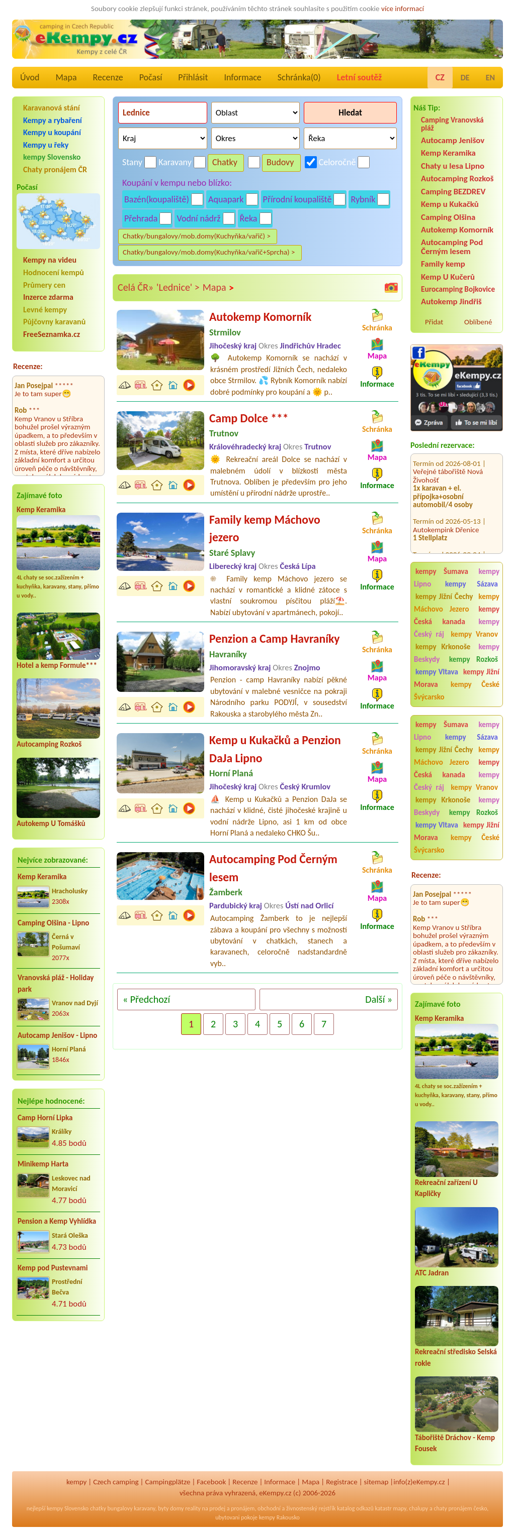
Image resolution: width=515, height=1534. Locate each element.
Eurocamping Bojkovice (458, 289)
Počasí (150, 77)
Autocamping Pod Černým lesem (452, 246)
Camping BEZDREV (453, 191)
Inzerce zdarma (48, 297)
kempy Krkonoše (442, 646)
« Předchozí (146, 999)
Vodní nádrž (198, 218)
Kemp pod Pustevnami (53, 1267)
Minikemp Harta (43, 1163)
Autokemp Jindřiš (451, 301)
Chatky (224, 162)
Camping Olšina (448, 217)
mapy (399, 1508)
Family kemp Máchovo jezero (264, 528)
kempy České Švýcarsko (456, 690)
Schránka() (299, 77)
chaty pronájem (453, 1508)
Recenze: (28, 366)
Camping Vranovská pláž (452, 124)
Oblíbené (478, 321)
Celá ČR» (135, 287)
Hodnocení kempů (53, 272)
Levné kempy (45, 309)
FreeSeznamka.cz (51, 334)
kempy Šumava (441, 571)
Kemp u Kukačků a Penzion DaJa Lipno (275, 749)
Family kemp (443, 264)
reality (193, 1508)
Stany (132, 162)
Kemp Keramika (41, 509)
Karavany (175, 162)
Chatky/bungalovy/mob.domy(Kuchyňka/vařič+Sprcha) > (209, 252)
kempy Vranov (474, 634)
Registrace (341, 1481)
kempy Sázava (471, 583)
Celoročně (337, 162)
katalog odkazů (355, 1508)
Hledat (350, 112)
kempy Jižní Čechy (444, 596)
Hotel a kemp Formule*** (57, 665)
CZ (440, 77)
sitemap (376, 1481)
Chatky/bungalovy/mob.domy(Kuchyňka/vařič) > (197, 236)
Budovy (280, 162)
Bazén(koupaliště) (156, 199)
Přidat (434, 321)
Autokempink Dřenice (446, 515)
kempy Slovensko (51, 157)
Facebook (211, 1481)
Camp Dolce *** (249, 418)
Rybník (363, 199)
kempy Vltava (436, 671)
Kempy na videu (49, 260)
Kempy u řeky (45, 145)
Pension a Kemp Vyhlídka (57, 1221)
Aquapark (226, 199)
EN (490, 77)
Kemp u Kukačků (450, 204)
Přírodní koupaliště (297, 199)
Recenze (108, 77)
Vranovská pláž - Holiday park (56, 983)
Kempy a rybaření (52, 120)
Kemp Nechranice (440, 548)
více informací (402, 8)
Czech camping (115, 1481)
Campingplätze (168, 1481)
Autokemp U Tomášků (51, 823)
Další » (378, 999)
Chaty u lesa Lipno (452, 166)
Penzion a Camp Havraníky (274, 638)
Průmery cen (44, 285)
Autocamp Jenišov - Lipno (57, 1035)
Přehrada (140, 218)
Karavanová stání (51, 107)
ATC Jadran (432, 1272)
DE (465, 77)
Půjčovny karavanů (54, 321)
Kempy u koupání (52, 132)
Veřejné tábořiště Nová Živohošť (448, 462)
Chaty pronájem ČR (55, 169)
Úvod (29, 77)
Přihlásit (193, 77)
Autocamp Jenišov (452, 140)
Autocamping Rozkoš (49, 744)
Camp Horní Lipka (45, 1117)
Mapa (65, 77)
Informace (242, 77)
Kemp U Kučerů (448, 277)
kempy (76, 1481)
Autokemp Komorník (457, 229)
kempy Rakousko (279, 1517)
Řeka (249, 218)
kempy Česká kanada (456, 615)
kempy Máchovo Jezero (456, 603)
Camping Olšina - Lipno (53, 922)
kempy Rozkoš (473, 659)
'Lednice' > (178, 287)
